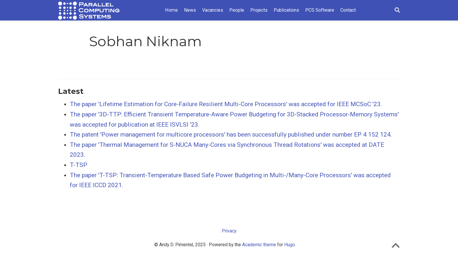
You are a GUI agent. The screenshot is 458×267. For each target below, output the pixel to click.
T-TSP (78, 164)
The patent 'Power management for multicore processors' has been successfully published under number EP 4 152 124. (231, 134)
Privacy (229, 231)
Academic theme (259, 244)
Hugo (289, 244)
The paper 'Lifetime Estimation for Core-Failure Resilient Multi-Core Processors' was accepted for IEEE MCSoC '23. (226, 104)
